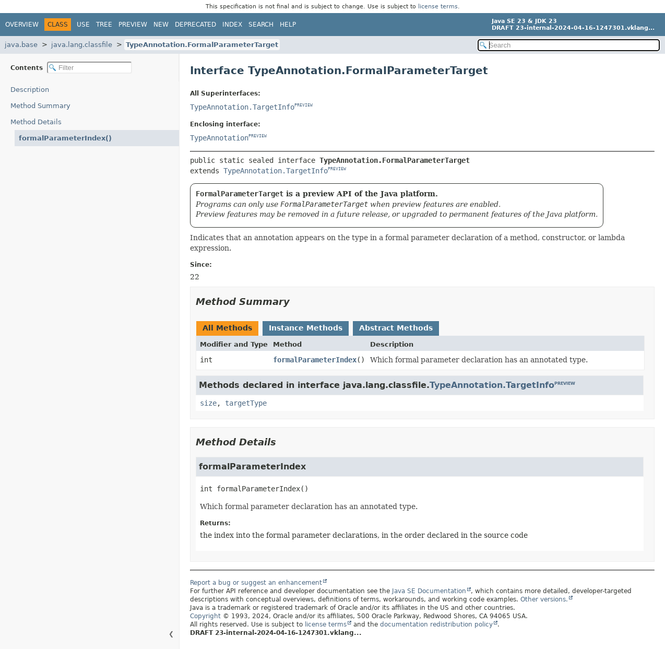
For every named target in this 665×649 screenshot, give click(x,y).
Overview (22, 24)
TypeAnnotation (219, 138)
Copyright (205, 616)
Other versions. (544, 599)
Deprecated (195, 24)
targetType (246, 403)
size (208, 403)
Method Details (36, 122)
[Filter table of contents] (89, 68)
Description (29, 89)
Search (261, 24)
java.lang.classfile (81, 45)
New (161, 24)
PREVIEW (303, 105)
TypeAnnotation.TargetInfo (242, 107)
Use (83, 24)
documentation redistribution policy (436, 624)
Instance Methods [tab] (305, 328)
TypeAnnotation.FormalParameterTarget (202, 45)
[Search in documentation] (569, 45)
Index (232, 24)
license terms (438, 6)
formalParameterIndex (315, 360)
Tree (104, 24)
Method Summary (40, 106)
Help (288, 24)
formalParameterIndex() (65, 138)
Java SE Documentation (429, 591)
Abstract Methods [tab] (396, 328)
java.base (21, 45)
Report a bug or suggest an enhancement (256, 582)
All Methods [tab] (227, 328)
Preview (132, 24)
